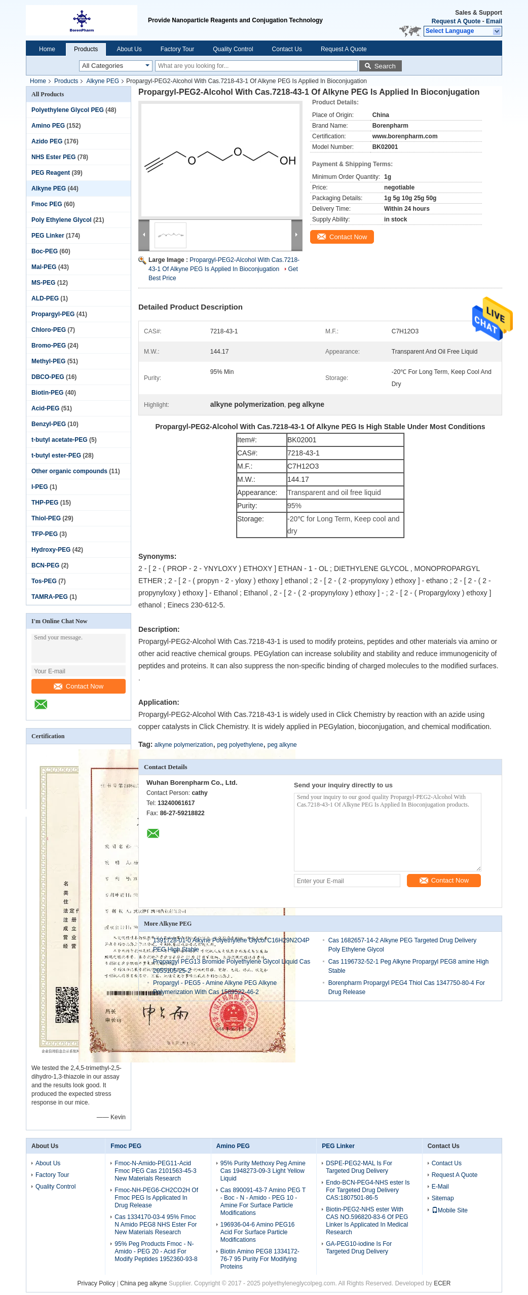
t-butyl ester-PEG (56, 455)
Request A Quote (456, 21)
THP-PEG (44, 502)
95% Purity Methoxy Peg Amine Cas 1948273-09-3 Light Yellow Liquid (263, 1171)
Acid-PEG (45, 408)
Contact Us (287, 49)
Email (494, 21)
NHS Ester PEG (53, 157)
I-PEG (39, 486)
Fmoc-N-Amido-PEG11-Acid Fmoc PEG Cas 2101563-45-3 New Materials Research (155, 1171)
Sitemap (443, 1198)
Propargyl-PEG (52, 314)
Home (47, 49)
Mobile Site (450, 1210)
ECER (442, 1283)
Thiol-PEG (46, 518)
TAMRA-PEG (49, 596)
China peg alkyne (144, 1283)
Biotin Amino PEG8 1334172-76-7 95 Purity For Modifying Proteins (259, 1259)
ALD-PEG (45, 298)
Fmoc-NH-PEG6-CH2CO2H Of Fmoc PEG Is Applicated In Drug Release (156, 1198)
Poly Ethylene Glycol (61, 219)
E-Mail (440, 1186)
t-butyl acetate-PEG (59, 439)
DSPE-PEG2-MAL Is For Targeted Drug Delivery (359, 1167)
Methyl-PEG (48, 361)
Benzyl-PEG (48, 424)
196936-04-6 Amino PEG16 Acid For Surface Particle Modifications (257, 1232)
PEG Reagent (50, 172)
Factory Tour (177, 49)
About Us (129, 49)
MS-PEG (43, 282)
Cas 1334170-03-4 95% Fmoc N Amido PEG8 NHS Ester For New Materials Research (156, 1224)
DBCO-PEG (47, 376)
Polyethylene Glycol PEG (67, 109)
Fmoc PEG (46, 204)
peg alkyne (282, 744)
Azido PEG (46, 141)
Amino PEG (48, 125)
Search (385, 66)
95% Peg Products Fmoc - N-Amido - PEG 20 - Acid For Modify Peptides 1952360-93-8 (156, 1251)
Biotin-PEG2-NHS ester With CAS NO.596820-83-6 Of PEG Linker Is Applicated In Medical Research (367, 1221)
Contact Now (78, 686)
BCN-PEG (45, 565)
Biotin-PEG (47, 392)
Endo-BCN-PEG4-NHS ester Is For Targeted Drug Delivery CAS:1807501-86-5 (367, 1190)
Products (86, 49)
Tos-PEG (44, 581)
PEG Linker (47, 235)
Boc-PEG (44, 251)
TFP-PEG (44, 534)
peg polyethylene (240, 744)
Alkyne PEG (102, 81)
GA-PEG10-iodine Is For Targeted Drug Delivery (359, 1247)
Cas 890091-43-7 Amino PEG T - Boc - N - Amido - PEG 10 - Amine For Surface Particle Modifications (263, 1201)
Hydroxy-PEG (50, 549)
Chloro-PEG (48, 329)
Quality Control (233, 49)
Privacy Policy (96, 1283)
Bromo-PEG (48, 345)
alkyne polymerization (184, 744)
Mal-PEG (43, 267)
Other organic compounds (69, 471)
